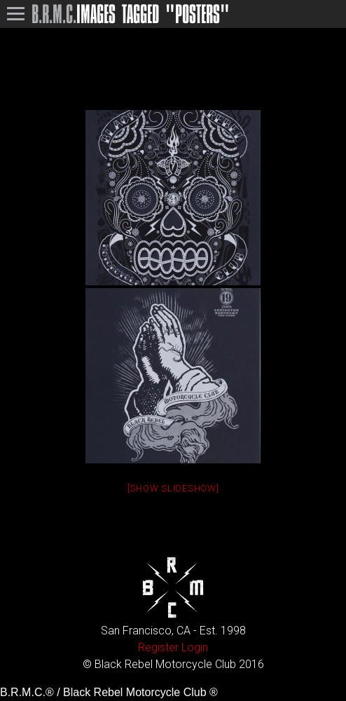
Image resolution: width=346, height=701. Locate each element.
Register (158, 647)
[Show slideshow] (173, 488)
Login (194, 647)
